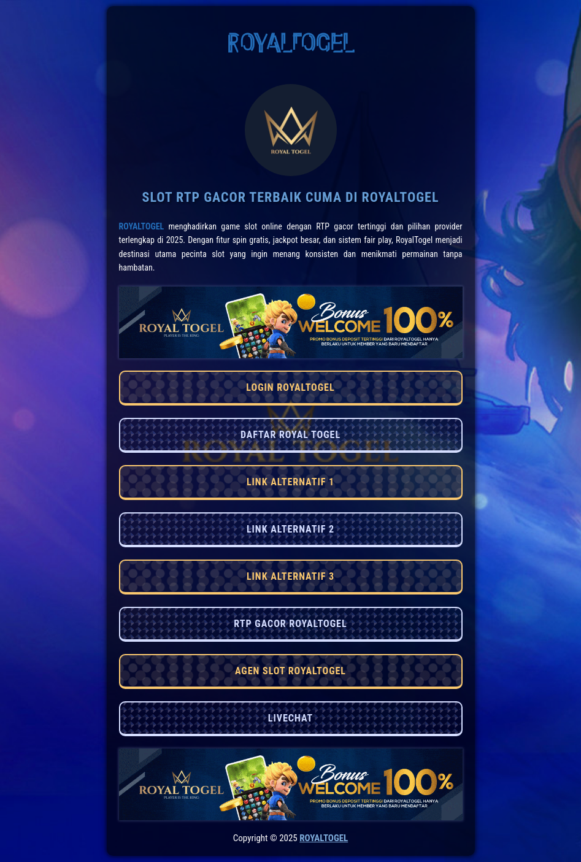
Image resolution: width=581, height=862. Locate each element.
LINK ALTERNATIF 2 (290, 529)
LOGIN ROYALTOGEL (290, 387)
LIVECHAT (290, 718)
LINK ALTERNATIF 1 (290, 482)
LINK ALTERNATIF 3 (290, 576)
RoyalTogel (141, 226)
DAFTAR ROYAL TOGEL (290, 435)
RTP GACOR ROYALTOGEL (290, 623)
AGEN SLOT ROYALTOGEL (290, 671)
